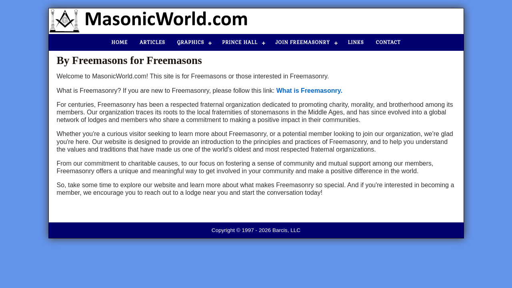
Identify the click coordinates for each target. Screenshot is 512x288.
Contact (388, 42)
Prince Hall (239, 42)
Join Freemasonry (303, 42)
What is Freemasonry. (309, 90)
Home (120, 42)
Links (356, 42)
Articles (152, 42)
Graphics (190, 42)
